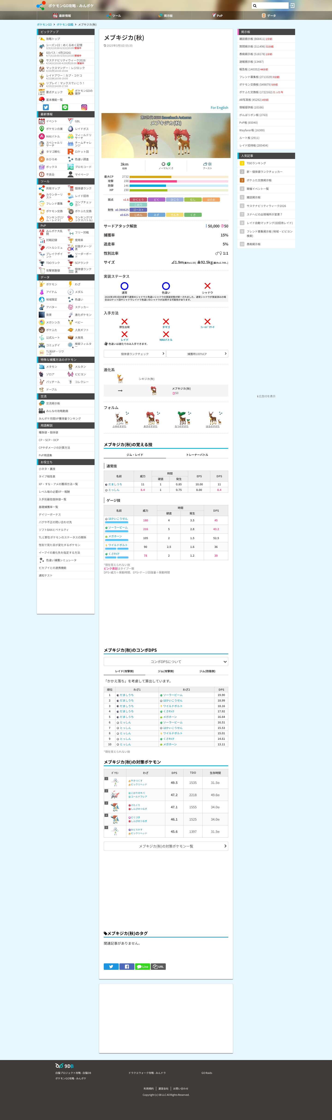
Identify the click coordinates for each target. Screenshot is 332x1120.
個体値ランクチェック (135, 354)
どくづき (135, 817)
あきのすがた (150, 426)
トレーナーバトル (197, 455)
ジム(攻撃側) (166, 671)
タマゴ (166, 327)
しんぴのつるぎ (139, 808)
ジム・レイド (135, 455)
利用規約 (149, 1088)
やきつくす (136, 780)
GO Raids (207, 1073)
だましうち (115, 484)
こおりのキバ (138, 792)
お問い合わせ (180, 1088)
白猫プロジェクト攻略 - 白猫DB (73, 1073)
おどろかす (136, 829)
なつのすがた (182, 426)
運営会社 (163, 1088)
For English (219, 107)
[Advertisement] (166, 609)
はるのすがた (213, 426)
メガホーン (115, 536)
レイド (124, 339)
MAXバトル (166, 339)
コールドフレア (139, 796)
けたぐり (135, 805)
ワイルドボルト (118, 545)
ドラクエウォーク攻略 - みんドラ (147, 1073)
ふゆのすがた (119, 426)
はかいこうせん (118, 518)
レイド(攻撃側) (124, 671)
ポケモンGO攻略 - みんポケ (71, 5)
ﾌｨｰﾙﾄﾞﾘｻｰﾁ (207, 327)
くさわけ (113, 554)
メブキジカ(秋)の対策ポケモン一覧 (166, 846)
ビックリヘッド (139, 784)
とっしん (113, 490)
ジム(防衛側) (207, 671)
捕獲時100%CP (197, 354)
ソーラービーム (118, 527)
